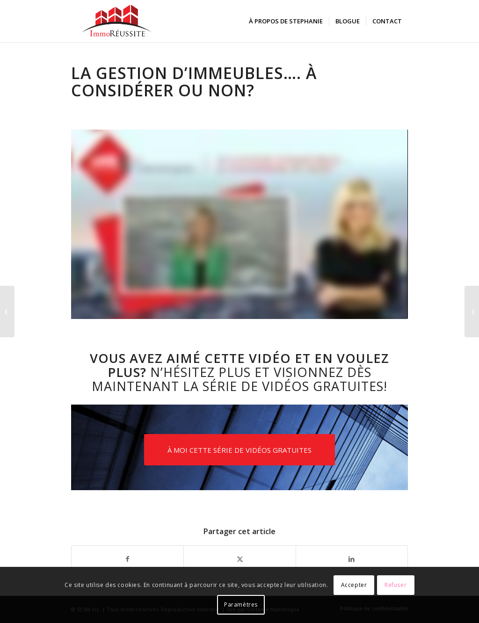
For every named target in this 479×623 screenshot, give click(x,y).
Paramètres (241, 605)
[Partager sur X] (239, 559)
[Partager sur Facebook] (127, 559)
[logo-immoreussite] (117, 21)
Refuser (395, 585)
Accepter (354, 585)
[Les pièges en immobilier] (7, 311)
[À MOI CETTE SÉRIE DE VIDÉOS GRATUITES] (239, 449)
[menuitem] (286, 21)
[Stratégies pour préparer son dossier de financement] (471, 311)
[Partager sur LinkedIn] (351, 559)
